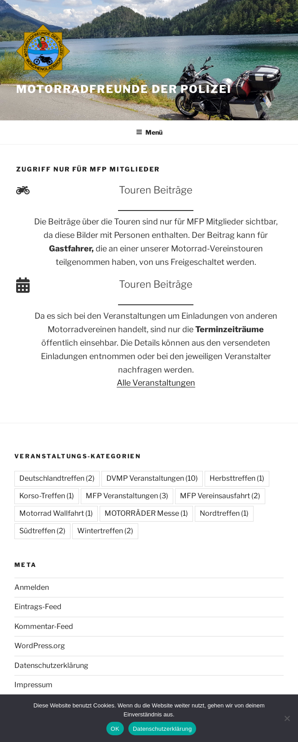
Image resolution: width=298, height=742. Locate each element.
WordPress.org (39, 645)
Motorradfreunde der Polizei (124, 89)
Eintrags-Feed (37, 606)
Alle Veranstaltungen (156, 382)
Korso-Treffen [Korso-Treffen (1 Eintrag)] (46, 496)
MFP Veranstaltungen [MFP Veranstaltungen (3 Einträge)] (127, 496)
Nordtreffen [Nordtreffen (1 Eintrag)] (224, 513)
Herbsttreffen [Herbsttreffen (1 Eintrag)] (237, 478)
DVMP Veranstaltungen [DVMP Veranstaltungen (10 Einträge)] (152, 478)
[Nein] (286, 718)
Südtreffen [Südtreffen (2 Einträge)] (42, 531)
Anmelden (31, 587)
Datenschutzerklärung (51, 665)
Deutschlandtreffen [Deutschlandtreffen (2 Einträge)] (57, 478)
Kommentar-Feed (43, 626)
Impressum (33, 685)
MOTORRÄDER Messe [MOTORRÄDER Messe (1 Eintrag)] (146, 513)
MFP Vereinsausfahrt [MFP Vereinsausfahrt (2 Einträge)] (220, 496)
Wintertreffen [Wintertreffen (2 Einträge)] (105, 531)
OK (115, 728)
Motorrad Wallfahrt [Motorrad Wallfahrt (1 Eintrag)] (56, 513)
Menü (149, 132)
